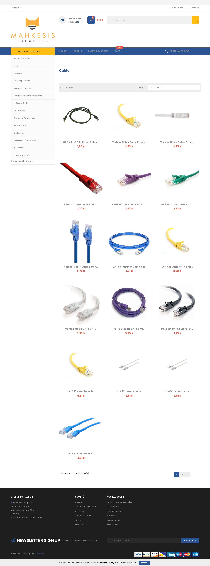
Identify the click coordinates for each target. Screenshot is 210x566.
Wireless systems (19, 88)
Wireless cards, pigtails (22, 141)
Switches (15, 81)
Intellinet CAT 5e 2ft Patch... (177, 329)
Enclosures (16, 134)
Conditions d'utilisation (85, 506)
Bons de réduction (116, 520)
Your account (115, 496)
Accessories (17, 148)
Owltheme (39, 553)
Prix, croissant (174, 87)
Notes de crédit (114, 511)
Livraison (79, 502)
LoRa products (17, 121)
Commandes (113, 506)
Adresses (111, 515)
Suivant (193, 474)
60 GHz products (19, 95)
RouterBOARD (17, 128)
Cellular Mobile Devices (22, 161)
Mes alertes (112, 524)
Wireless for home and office (24, 101)
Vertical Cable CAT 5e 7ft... (177, 266)
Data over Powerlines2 (21, 114)
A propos (79, 511)
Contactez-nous (176, 7)
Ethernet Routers (19, 75)
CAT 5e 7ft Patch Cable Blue (129, 266)
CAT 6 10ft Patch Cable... (81, 391)
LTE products (17, 108)
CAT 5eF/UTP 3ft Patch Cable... (81, 142)
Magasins (79, 524)
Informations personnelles (119, 502)
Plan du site (80, 520)
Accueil (17, 70)
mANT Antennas (18, 154)
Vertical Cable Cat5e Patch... (129, 142)
